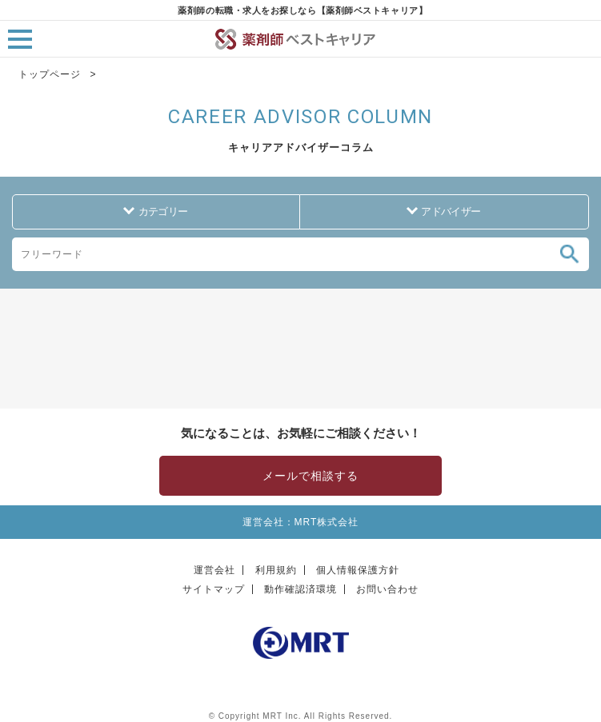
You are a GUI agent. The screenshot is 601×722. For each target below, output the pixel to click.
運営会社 (214, 570)
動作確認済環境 (300, 589)
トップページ (49, 74)
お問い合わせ (387, 589)
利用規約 (276, 570)
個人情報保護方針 (357, 570)
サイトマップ (213, 589)
